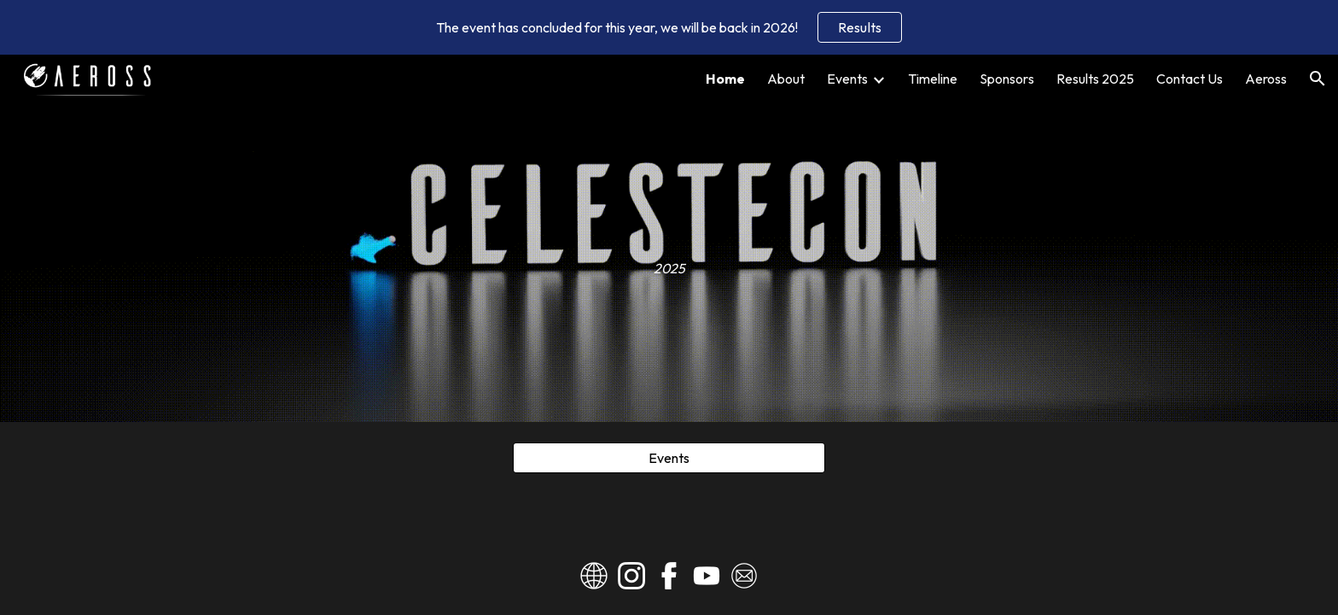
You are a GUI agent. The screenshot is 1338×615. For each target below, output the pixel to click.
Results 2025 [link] (1095, 78)
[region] (669, 27)
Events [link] (847, 78)
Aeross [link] (1266, 78)
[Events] (668, 458)
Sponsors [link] (1007, 78)
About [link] (786, 78)
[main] (669, 238)
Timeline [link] (932, 78)
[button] (1317, 78)
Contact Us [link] (1189, 78)
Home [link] (725, 78)
